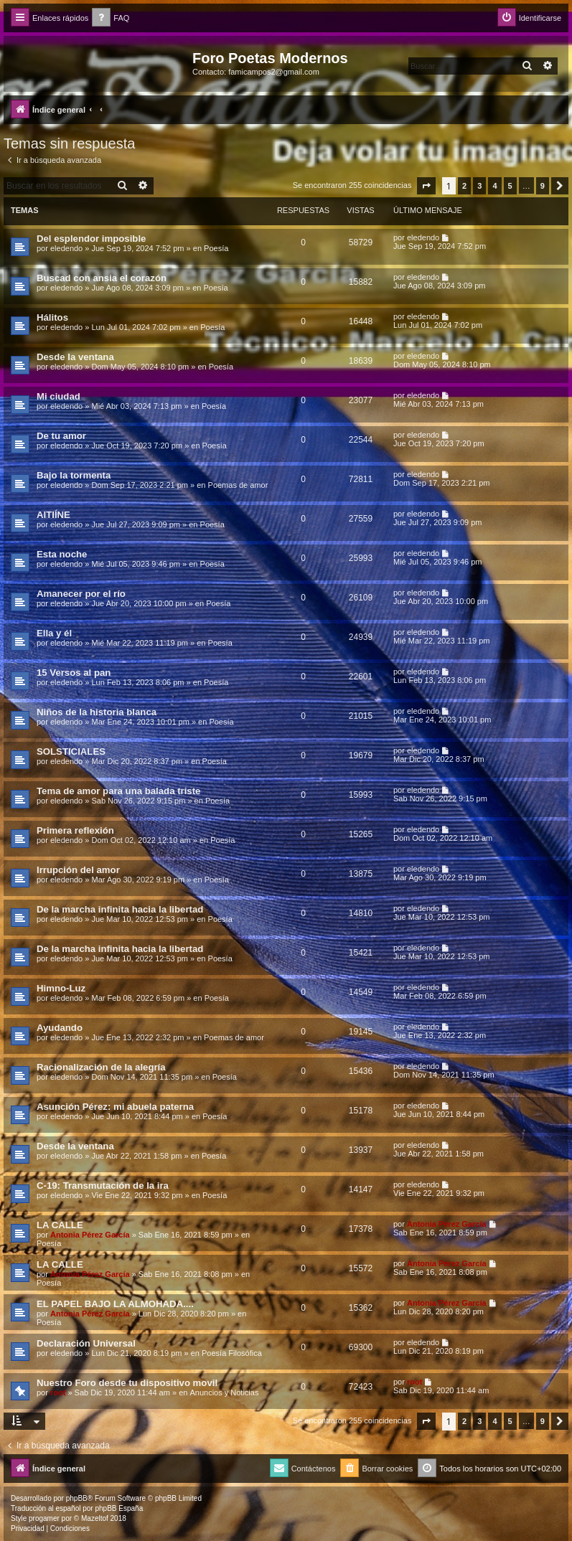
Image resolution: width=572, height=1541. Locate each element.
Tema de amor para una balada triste (118, 791)
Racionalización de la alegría (101, 1067)
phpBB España (119, 1508)
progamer (44, 1518)
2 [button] (464, 186)
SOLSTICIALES (71, 751)
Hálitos (52, 317)
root (57, 1392)
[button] (426, 185)
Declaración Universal (86, 1343)
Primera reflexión (75, 830)
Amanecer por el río (81, 593)
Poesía (216, 248)
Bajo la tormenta (74, 475)
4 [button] (494, 186)
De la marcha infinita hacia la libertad (120, 909)
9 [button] (542, 186)
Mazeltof (94, 1518)
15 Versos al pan (74, 672)
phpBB (77, 1498)
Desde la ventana (75, 357)
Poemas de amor (238, 485)
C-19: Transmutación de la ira (103, 1185)
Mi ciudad (58, 396)
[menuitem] (110, 18)
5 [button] (510, 186)
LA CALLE (60, 1225)
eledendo (66, 248)
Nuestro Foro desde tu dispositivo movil (127, 1382)
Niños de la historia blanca (96, 712)
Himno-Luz (61, 988)
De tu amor (61, 435)
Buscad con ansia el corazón (102, 278)
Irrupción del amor (78, 869)
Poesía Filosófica (232, 1353)
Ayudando (60, 1027)
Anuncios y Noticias (223, 1392)
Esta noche (62, 554)
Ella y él (54, 633)
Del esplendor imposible (91, 238)
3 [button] (479, 186)
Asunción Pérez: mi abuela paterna (115, 1106)
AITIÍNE (53, 514)
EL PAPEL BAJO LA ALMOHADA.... (115, 1304)
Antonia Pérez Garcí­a (90, 1234)
